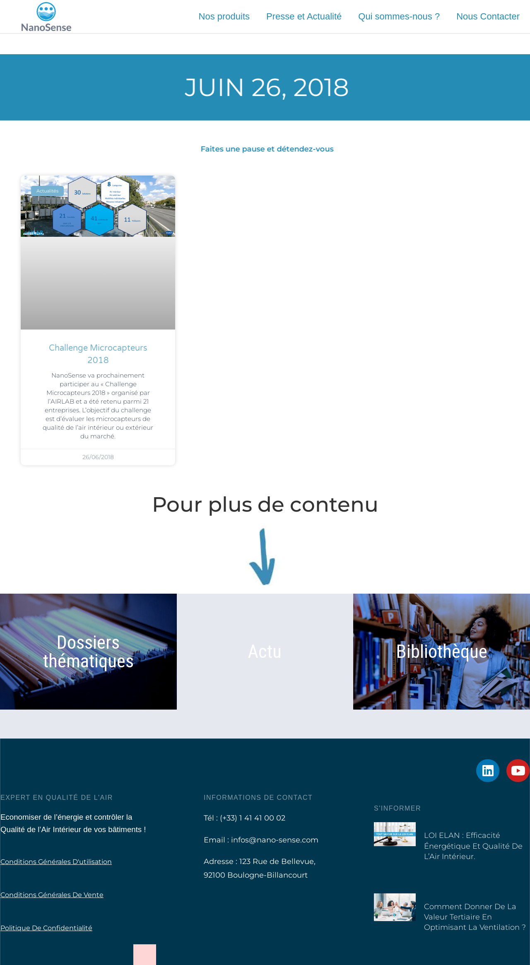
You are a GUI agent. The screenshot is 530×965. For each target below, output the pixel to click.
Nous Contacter (488, 16)
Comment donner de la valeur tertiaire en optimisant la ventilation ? (475, 917)
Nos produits (224, 16)
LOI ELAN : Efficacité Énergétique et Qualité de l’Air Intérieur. (473, 846)
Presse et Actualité (304, 16)
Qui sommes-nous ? (399, 16)
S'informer (397, 808)
